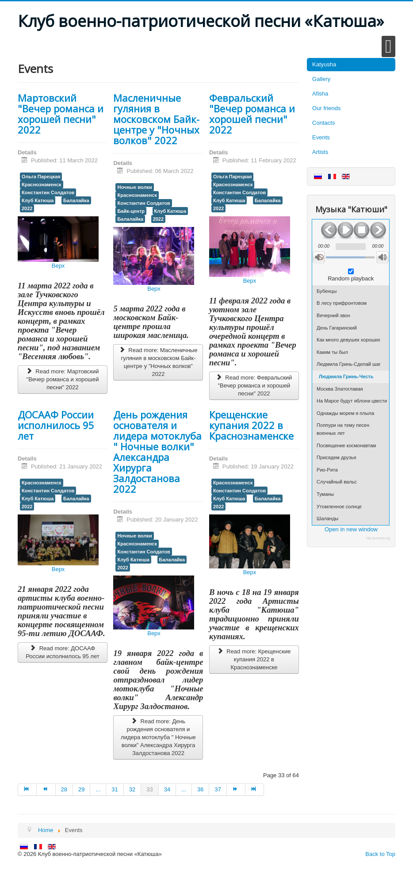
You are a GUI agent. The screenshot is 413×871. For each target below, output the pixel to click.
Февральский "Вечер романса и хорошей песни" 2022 (252, 113)
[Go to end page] (254, 789)
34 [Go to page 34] (167, 789)
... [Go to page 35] (183, 789)
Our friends (326, 108)
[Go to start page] (27, 789)
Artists (320, 152)
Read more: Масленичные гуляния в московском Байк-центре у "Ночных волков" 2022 (158, 362)
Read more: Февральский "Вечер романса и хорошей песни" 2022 (254, 385)
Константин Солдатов (48, 192)
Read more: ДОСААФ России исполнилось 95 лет (62, 652)
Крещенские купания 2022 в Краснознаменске (251, 425)
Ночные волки (134, 187)
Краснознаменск (41, 184)
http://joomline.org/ (378, 538)
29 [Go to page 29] (81, 789)
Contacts (323, 122)
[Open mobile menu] (388, 46)
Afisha (320, 93)
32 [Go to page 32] (132, 789)
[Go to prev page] (46, 789)
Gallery (321, 79)
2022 (27, 208)
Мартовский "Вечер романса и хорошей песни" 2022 (60, 113)
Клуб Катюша (38, 200)
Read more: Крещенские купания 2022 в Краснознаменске (254, 659)
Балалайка (76, 200)
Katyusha (324, 64)
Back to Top (380, 854)
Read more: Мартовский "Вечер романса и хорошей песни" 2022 (62, 379)
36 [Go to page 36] (200, 789)
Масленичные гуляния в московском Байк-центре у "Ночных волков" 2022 (156, 119)
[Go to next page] (236, 789)
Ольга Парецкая (41, 176)
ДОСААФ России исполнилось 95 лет (56, 425)
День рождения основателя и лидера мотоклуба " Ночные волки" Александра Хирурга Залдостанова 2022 (157, 451)
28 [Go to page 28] (64, 789)
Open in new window (351, 529)
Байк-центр (131, 211)
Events (321, 137)
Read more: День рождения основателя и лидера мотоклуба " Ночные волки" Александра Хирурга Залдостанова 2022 (158, 737)
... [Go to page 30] (98, 789)
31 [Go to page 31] (114, 789)
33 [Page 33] (149, 789)
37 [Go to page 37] (217, 789)
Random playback (351, 278)
